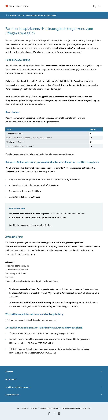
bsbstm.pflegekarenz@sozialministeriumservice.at (35, 281)
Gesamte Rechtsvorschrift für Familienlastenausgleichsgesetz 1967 (42, 333)
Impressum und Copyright (27, 408)
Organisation (54, 379)
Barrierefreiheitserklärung (72, 408)
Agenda (13, 15)
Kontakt (88, 408)
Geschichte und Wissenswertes (54, 387)
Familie (21, 15)
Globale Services (54, 394)
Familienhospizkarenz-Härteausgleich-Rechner (31, 225)
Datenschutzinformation (50, 408)
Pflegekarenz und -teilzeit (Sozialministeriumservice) (31, 319)
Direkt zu (54, 371)
